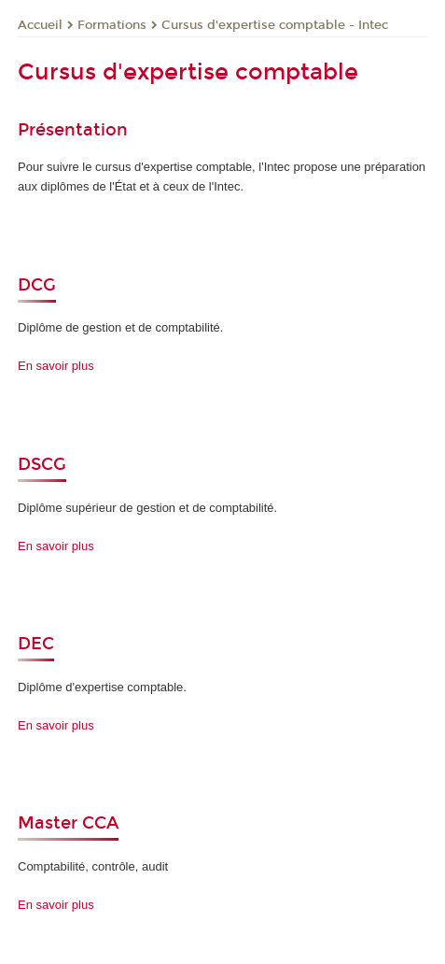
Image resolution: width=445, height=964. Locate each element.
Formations (111, 25)
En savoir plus (56, 366)
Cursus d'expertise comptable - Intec (274, 25)
